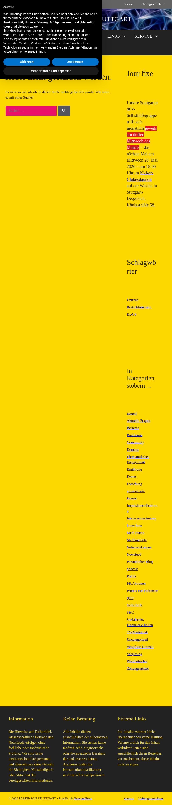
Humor (132, 498)
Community (135, 442)
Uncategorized (137, 639)
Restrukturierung (139, 307)
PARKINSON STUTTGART (94, 19)
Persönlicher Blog (140, 562)
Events (131, 477)
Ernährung (134, 469)
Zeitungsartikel (138, 668)
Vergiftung (134, 654)
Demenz (133, 450)
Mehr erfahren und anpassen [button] (51, 796)
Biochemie (134, 435)
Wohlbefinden (137, 661)
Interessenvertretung (141, 518)
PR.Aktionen (136, 583)
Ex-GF (131, 314)
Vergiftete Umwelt (140, 647)
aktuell (131, 413)
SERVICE (149, 36)
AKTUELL (50, 36)
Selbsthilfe (134, 605)
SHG (130, 612)
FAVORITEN (86, 36)
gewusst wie (136, 491)
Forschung (134, 484)
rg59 (130, 598)
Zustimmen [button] (75, 787)
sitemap (129, 4)
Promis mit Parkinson (142, 591)
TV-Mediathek (137, 632)
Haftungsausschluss (152, 4)
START (19, 36)
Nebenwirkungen (139, 547)
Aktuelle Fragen (138, 421)
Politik (131, 576)
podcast (132, 569)
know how (134, 526)
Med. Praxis (135, 533)
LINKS (119, 36)
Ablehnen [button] (27, 787)
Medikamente (136, 540)
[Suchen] (64, 111)
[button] (86, 49)
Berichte (133, 428)
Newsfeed (134, 554)
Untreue (132, 300)
